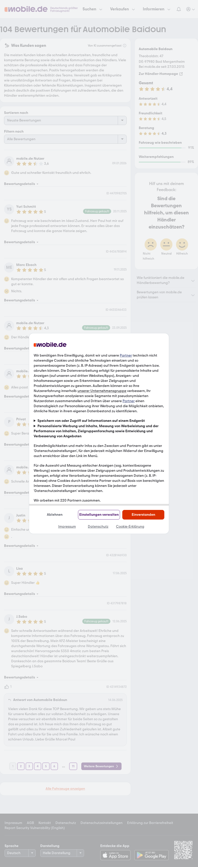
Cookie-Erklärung (130, 526)
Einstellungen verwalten (99, 514)
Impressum (67, 526)
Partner (126, 355)
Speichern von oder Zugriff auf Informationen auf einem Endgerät (91, 421)
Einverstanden (143, 514)
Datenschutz (98, 526)
